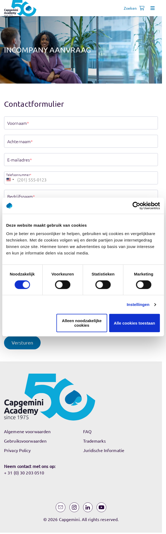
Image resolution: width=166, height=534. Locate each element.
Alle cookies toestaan (134, 323)
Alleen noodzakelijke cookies (82, 323)
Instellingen (138, 304)
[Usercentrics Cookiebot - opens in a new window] (136, 206)
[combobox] (10, 178)
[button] (22, 342)
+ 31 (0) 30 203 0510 (24, 472)
